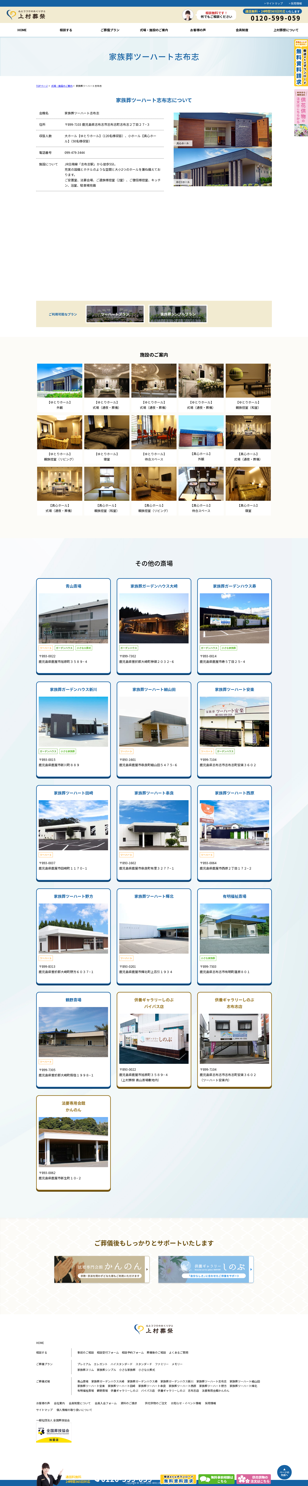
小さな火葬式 (146, 1370)
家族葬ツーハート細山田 (245, 1381)
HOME (40, 1343)
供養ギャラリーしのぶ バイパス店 (133, 1390)
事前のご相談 (85, 1352)
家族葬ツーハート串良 (152, 1386)
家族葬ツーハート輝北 (243, 1386)
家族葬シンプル (106, 1370)
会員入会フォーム (106, 1403)
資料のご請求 (129, 1403)
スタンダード (144, 1364)
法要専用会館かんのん (215, 1390)
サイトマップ (44, 1410)
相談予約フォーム (133, 1352)
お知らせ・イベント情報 (186, 1403)
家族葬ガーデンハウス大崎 (107, 1381)
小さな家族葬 (127, 1370)
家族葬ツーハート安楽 (91, 1386)
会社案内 (59, 1403)
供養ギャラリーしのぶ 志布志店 (178, 1390)
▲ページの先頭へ (284, 1472)
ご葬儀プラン (44, 1364)
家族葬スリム (85, 1370)
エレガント (101, 1364)
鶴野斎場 (102, 1390)
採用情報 (210, 1403)
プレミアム (84, 1364)
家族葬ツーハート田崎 (121, 1386)
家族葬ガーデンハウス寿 (142, 1381)
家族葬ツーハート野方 (213, 1386)
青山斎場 (82, 1381)
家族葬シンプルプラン (178, 313)
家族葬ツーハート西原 (182, 1386)
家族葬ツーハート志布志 (211, 1381)
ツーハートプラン (115, 313)
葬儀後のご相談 (156, 1352)
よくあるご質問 (178, 1352)
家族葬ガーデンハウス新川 (176, 1381)
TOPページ (42, 85)
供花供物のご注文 (156, 1403)
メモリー (177, 1364)
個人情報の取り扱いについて (74, 1410)
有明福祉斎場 (85, 1390)
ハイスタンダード (122, 1364)
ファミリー (162, 1364)
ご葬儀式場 (43, 1381)
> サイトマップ (273, 3)
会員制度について (80, 1403)
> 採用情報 (295, 3)
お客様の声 (43, 1403)
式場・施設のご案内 (61, 85)
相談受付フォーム (108, 1352)
